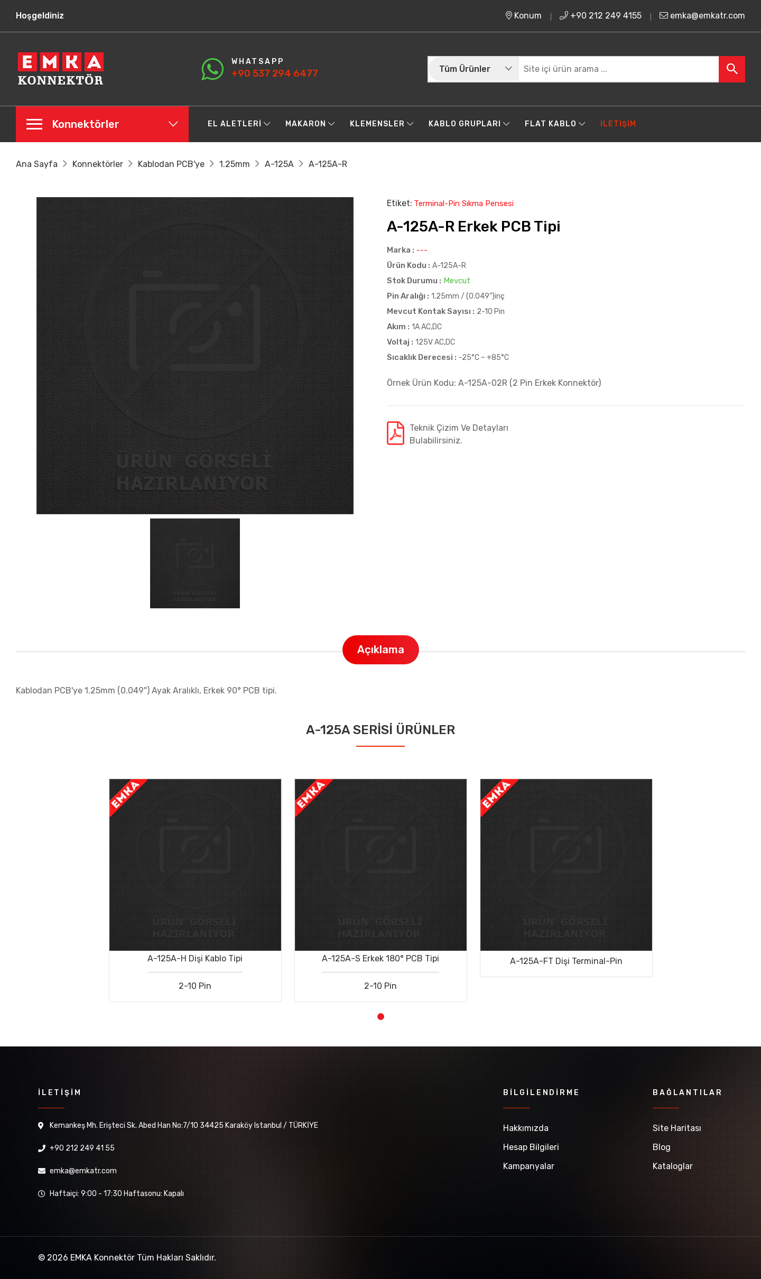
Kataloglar (673, 1166)
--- (422, 250)
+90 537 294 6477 (274, 73)
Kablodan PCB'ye (171, 164)
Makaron (310, 123)
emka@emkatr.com (702, 15)
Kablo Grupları (469, 123)
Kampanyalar (528, 1166)
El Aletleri (239, 123)
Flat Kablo (555, 123)
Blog (662, 1147)
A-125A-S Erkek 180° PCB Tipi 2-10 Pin (380, 972)
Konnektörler (97, 164)
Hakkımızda (526, 1128)
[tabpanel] (195, 882)
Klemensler (382, 123)
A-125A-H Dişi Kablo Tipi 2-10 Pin (195, 972)
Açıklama (380, 649)
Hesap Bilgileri (531, 1147)
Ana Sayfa (37, 164)
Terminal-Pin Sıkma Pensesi (464, 203)
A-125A (279, 164)
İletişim (618, 123)
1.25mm (234, 164)
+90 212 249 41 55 (82, 1148)
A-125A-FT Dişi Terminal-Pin (566, 961)
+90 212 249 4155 (601, 15)
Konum (524, 15)
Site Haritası (677, 1128)
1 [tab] (380, 1016)
